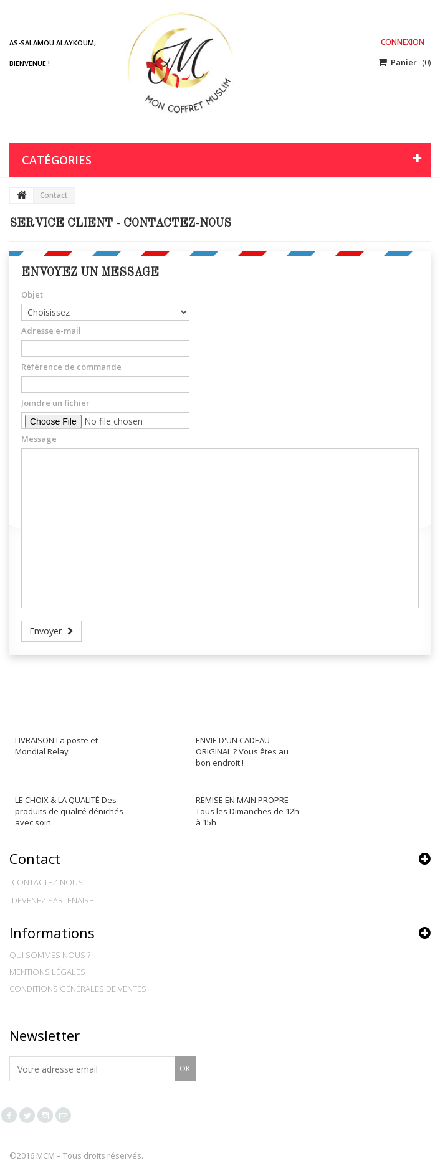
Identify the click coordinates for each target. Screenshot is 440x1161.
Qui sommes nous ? (49, 955)
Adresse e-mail (51, 330)
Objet (32, 294)
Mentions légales (47, 971)
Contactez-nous (47, 882)
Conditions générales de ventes (77, 988)
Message (39, 438)
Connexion (402, 42)
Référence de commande (71, 366)
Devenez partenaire (52, 900)
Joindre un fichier (55, 402)
